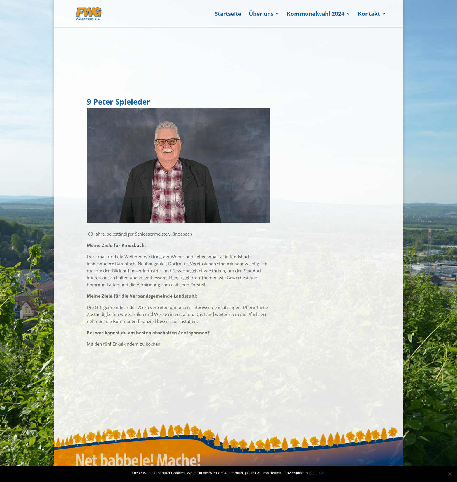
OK (322, 473)
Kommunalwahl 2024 (315, 14)
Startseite (228, 14)
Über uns (261, 14)
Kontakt (369, 14)
